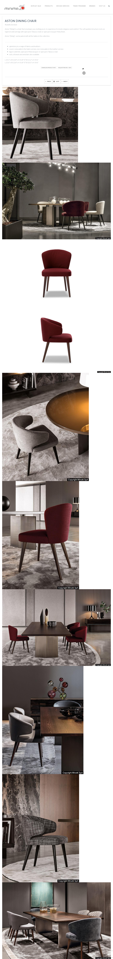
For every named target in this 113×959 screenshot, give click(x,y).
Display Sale (36, 6)
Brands (92, 6)
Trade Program (79, 6)
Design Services (62, 6)
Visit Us (102, 6)
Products (49, 6)
